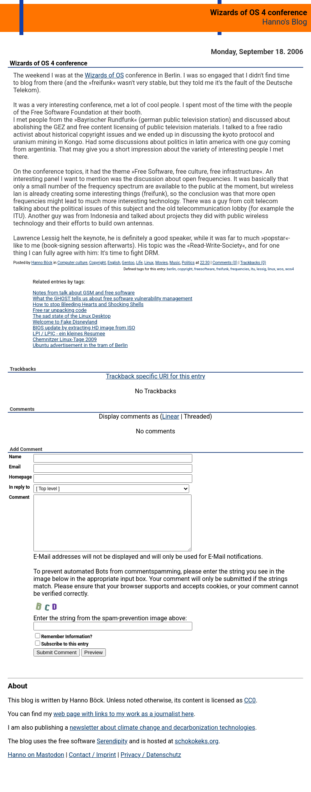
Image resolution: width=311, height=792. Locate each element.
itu (253, 269)
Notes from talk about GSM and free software (84, 293)
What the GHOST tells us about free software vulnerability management (112, 298)
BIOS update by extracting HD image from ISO (84, 328)
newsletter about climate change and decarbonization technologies (162, 739)
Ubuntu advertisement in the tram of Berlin (80, 345)
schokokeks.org (196, 753)
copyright (185, 269)
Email (15, 467)
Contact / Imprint (92, 766)
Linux (149, 262)
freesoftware (204, 269)
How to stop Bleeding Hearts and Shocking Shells (88, 304)
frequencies (240, 269)
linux (271, 269)
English (113, 262)
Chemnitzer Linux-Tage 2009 (65, 339)
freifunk (222, 269)
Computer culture (73, 262)
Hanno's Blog (284, 21)
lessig (261, 269)
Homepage (20, 477)
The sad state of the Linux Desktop (72, 316)
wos (280, 269)
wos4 (289, 269)
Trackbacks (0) (253, 262)
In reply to (19, 487)
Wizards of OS (104, 75)
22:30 (205, 262)
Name (15, 456)
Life (139, 262)
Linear (170, 416)
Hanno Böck (42, 262)
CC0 (250, 712)
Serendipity (112, 753)
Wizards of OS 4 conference (48, 63)
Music (175, 262)
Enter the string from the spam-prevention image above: (110, 630)
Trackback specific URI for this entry (155, 376)
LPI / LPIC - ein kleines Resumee (69, 333)
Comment (19, 497)
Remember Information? (66, 648)
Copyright (97, 262)
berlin (171, 269)
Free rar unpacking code (60, 310)
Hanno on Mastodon (36, 766)
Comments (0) (225, 262)
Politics (188, 262)
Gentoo (128, 262)
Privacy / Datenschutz (151, 766)
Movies (161, 262)
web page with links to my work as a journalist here (123, 725)
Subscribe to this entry (65, 655)
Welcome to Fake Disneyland (65, 322)
